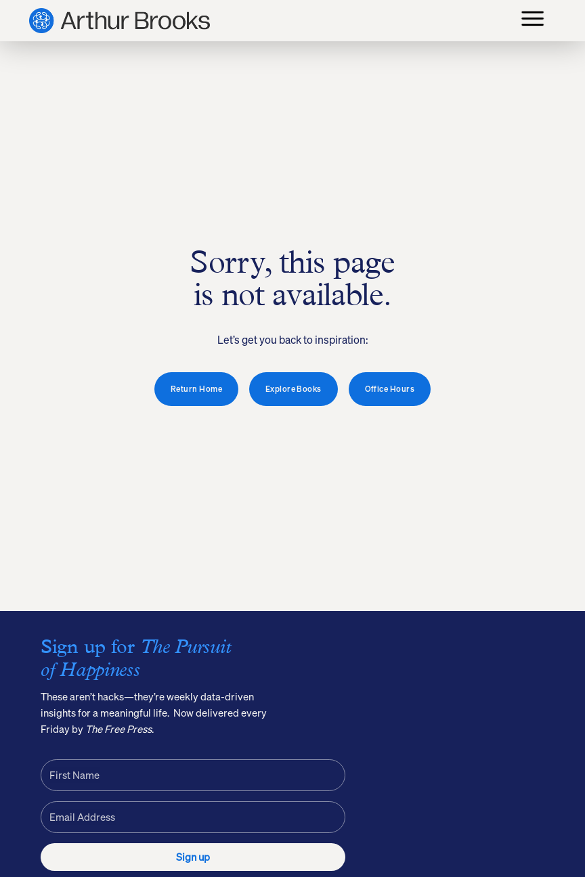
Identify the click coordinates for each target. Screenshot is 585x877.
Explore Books (293, 388)
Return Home (196, 388)
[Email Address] (193, 817)
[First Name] (193, 775)
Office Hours (390, 388)
